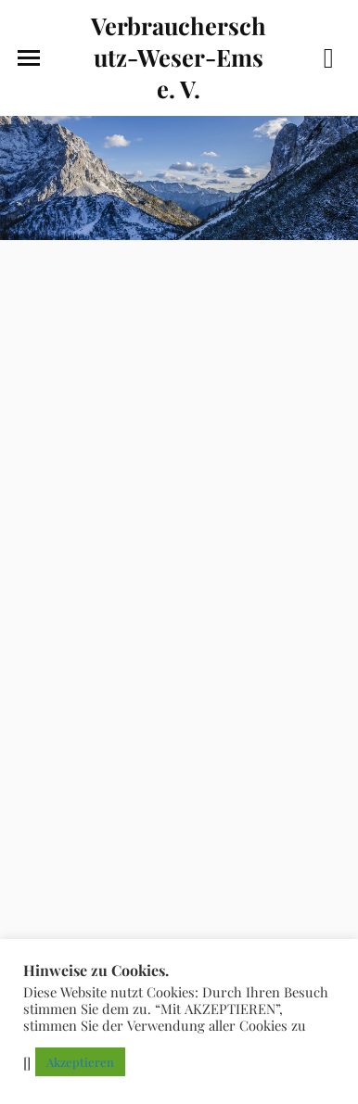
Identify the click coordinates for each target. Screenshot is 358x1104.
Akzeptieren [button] (80, 1062)
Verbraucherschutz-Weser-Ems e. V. (178, 56)
